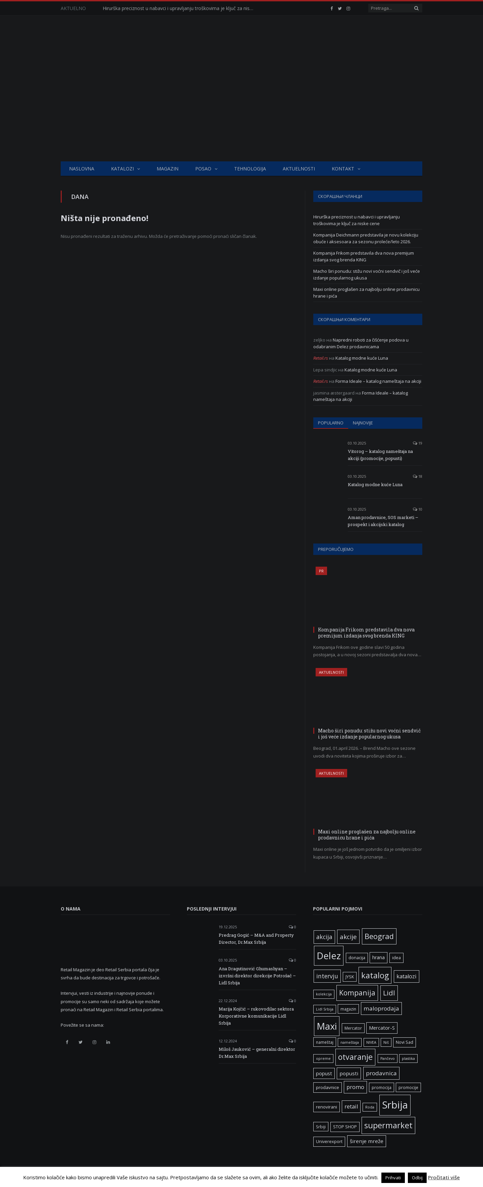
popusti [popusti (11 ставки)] (348, 1073)
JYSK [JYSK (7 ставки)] (349, 977)
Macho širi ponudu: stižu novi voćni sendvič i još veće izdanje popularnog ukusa (366, 274)
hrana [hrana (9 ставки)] (378, 957)
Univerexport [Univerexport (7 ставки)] (329, 1141)
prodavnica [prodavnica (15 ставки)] (381, 1073)
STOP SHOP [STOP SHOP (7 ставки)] (345, 1127)
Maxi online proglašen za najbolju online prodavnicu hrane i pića (367, 834)
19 (417, 443)
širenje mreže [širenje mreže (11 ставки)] (366, 1141)
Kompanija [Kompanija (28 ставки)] (357, 992)
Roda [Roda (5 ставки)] (369, 1107)
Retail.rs (320, 358)
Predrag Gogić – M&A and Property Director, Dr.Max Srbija (256, 938)
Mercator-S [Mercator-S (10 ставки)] (382, 1027)
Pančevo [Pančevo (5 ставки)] (387, 1058)
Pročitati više (444, 1177)
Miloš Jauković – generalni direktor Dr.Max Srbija (257, 1052)
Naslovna (81, 168)
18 (417, 476)
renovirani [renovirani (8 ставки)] (326, 1107)
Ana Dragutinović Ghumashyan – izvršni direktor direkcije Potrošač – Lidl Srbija (257, 976)
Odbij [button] (417, 1178)
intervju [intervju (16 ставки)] (327, 976)
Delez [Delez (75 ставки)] (329, 955)
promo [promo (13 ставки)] (355, 1087)
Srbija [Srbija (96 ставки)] (395, 1105)
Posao (203, 168)
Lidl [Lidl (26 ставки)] (389, 992)
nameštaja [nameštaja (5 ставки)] (349, 1042)
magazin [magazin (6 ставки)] (348, 1009)
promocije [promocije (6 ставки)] (408, 1087)
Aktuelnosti (299, 168)
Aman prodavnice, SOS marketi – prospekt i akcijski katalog (383, 520)
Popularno (330, 423)
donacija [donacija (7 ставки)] (356, 958)
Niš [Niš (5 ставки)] (386, 1042)
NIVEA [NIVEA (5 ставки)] (371, 1042)
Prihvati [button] (393, 1178)
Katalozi (122, 168)
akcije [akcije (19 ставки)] (348, 936)
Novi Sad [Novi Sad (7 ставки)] (404, 1042)
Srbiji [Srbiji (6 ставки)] (321, 1126)
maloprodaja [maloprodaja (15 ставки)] (381, 1008)
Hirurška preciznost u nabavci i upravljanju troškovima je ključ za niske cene (180, 8)
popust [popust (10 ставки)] (324, 1073)
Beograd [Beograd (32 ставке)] (379, 936)
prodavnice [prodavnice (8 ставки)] (327, 1087)
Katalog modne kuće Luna (361, 358)
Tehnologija (250, 168)
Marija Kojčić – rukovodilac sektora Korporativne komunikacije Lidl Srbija (256, 1016)
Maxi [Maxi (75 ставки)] (327, 1026)
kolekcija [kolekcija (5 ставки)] (324, 994)
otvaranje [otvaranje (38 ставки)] (355, 1056)
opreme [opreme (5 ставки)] (323, 1058)
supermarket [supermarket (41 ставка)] (388, 1125)
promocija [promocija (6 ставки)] (381, 1087)
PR (321, 570)
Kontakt (343, 168)
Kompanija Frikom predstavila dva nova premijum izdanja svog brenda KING (363, 256)
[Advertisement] (241, 111)
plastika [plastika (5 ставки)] (408, 1058)
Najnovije (363, 423)
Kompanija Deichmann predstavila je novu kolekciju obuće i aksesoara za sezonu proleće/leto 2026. (365, 238)
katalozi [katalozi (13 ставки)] (406, 976)
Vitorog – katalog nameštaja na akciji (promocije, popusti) (380, 454)
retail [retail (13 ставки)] (351, 1106)
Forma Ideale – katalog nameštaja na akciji (378, 381)
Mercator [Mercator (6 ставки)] (353, 1028)
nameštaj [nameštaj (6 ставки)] (324, 1042)
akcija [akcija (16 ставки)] (324, 937)
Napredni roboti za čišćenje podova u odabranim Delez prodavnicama (361, 343)
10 (417, 509)
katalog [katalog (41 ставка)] (375, 975)
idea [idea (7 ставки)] (396, 958)
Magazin (167, 168)
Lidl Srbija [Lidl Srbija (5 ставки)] (324, 1009)
